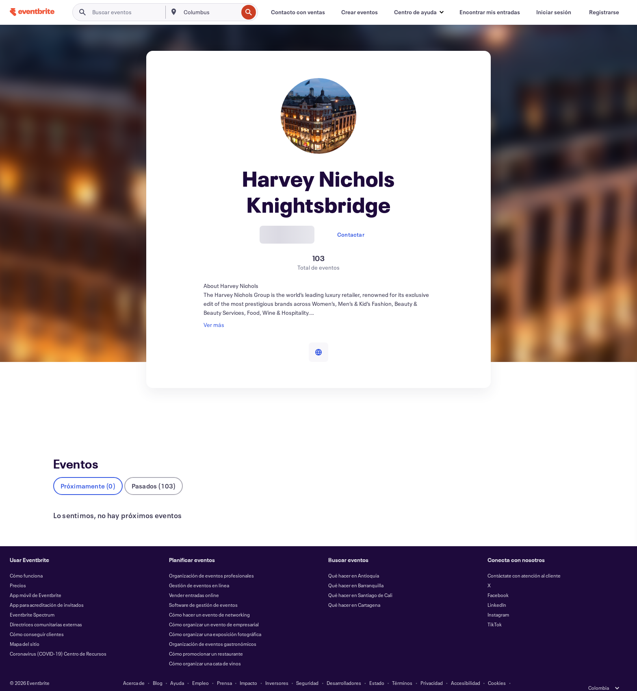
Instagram (498, 601)
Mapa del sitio (24, 631)
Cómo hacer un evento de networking (209, 601)
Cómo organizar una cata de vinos (205, 650)
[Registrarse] (604, 12)
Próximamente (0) (88, 473)
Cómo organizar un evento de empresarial (214, 611)
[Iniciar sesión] (554, 12)
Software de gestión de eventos (203, 592)
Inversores (276, 670)
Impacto (248, 670)
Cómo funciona (26, 562)
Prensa (224, 670)
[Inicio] (32, 12)
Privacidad (431, 670)
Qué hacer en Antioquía (353, 562)
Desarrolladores (344, 670)
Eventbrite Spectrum (32, 601)
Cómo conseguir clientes (37, 621)
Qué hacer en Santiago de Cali (360, 582)
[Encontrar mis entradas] (489, 12)
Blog (157, 670)
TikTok (495, 611)
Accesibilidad (465, 670)
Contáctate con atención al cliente (524, 562)
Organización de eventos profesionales (211, 562)
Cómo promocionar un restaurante (206, 640)
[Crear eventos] (359, 12)
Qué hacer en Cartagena (354, 592)
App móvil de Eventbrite (35, 582)
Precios (18, 572)
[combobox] (210, 12)
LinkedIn (497, 592)
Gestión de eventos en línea (199, 572)
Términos (402, 670)
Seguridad (307, 670)
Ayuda (177, 670)
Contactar (350, 234)
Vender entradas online (194, 582)
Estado (376, 670)
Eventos (63, 418)
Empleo (200, 670)
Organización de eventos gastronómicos (212, 631)
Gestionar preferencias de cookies (318, 679)
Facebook (498, 582)
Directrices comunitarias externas (46, 611)
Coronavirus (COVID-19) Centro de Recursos (58, 640)
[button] (419, 12)
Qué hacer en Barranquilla (356, 572)
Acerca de (134, 670)
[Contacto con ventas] (298, 12)
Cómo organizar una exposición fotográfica (215, 621)
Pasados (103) (154, 473)
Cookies (497, 670)
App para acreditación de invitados (47, 592)
